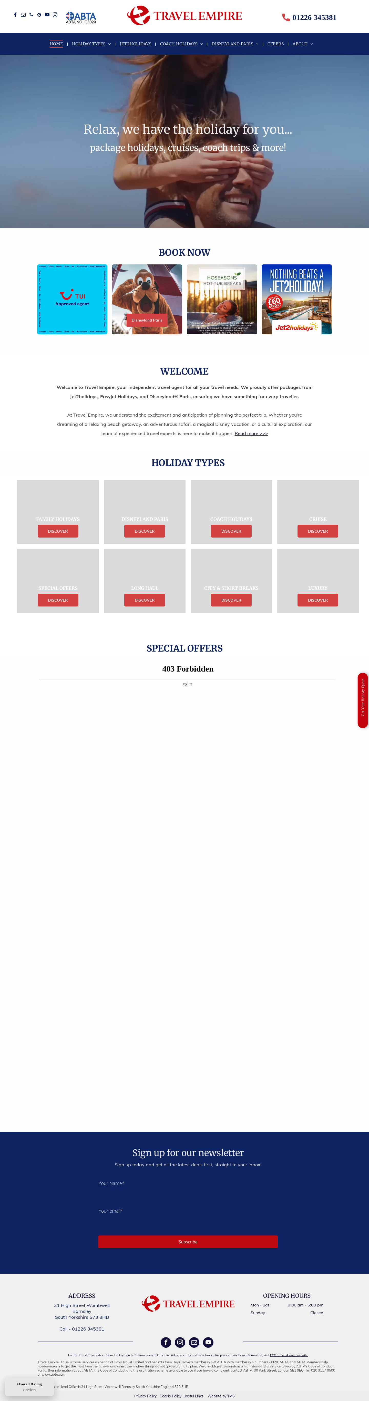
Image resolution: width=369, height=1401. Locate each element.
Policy (152, 1396)
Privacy (140, 1396)
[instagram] (55, 16)
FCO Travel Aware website (289, 1355)
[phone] (31, 16)
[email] (23, 16)
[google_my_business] (39, 16)
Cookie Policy (170, 1396)
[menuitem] (57, 44)
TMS (231, 1396)
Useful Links (193, 1396)
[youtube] (47, 16)
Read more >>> (251, 433)
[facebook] (15, 16)
